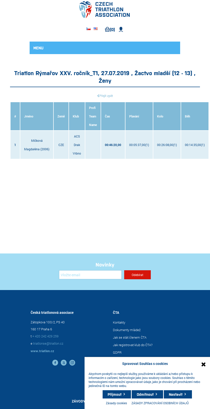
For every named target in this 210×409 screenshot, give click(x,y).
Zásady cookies (116, 403)
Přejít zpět (106, 96)
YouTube (64, 363)
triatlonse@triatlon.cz (48, 343)
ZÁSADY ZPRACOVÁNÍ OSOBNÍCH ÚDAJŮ (160, 403)
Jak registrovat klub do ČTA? (133, 345)
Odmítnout (145, 394)
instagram (72, 363)
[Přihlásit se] (90, 274)
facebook (55, 363)
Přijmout (114, 394)
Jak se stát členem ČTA (130, 337)
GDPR (117, 352)
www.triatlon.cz (42, 351)
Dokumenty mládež (127, 330)
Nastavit (175, 394)
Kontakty (119, 322)
